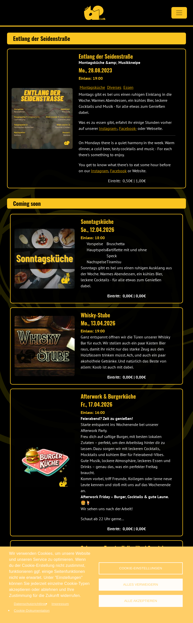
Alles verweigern (140, 584)
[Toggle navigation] (179, 13)
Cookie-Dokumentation (32, 610)
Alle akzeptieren (140, 601)
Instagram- (108, 128)
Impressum (60, 604)
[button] (42, 118)
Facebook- (128, 128)
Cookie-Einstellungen (140, 568)
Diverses (114, 87)
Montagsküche (92, 87)
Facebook (118, 170)
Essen (128, 87)
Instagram (99, 170)
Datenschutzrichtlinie (30, 604)
